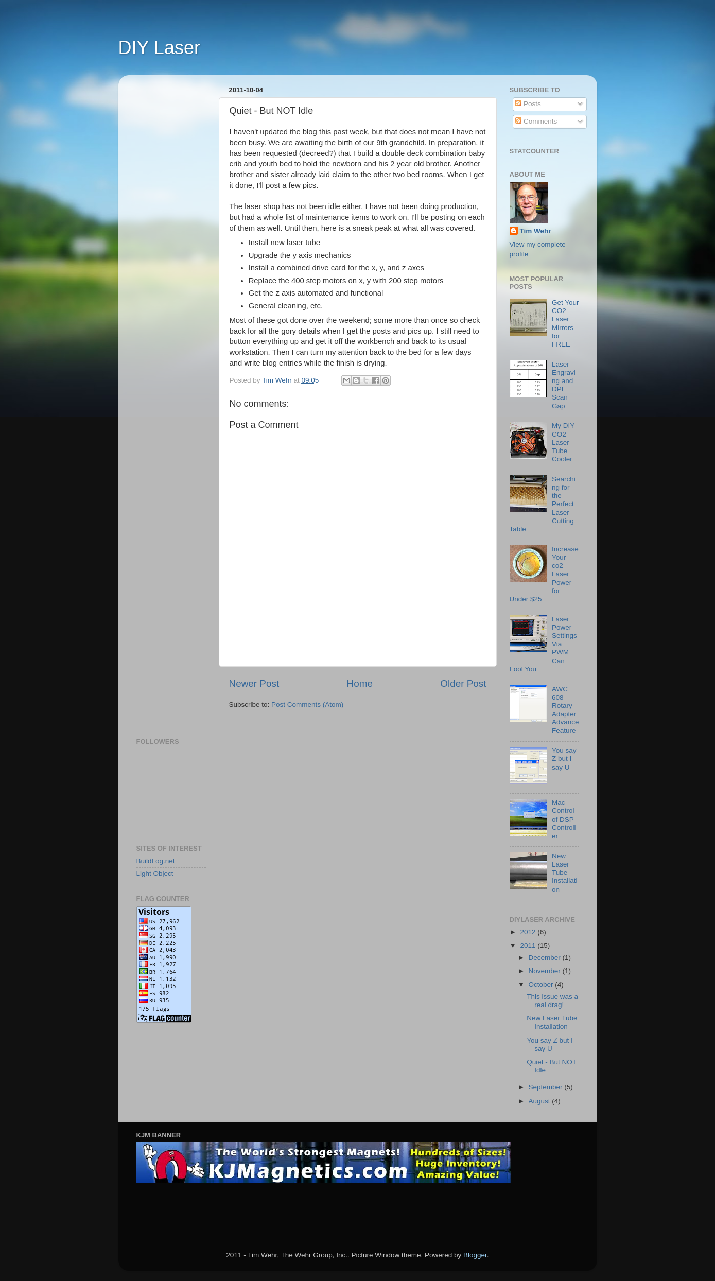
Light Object (154, 873)
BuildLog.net (155, 861)
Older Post (463, 683)
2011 (528, 945)
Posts (528, 104)
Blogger (475, 1255)
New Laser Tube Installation (565, 872)
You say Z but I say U (564, 759)
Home (360, 683)
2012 (528, 932)
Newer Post (254, 683)
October (542, 985)
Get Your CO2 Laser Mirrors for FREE (565, 323)
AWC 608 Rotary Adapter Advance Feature (565, 710)
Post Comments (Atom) (307, 704)
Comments (536, 121)
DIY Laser (159, 47)
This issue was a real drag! (552, 1001)
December (546, 957)
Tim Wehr (535, 231)
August (540, 1101)
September (547, 1087)
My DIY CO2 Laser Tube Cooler (563, 442)
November (546, 971)
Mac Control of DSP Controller (564, 819)
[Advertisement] (177, 237)
